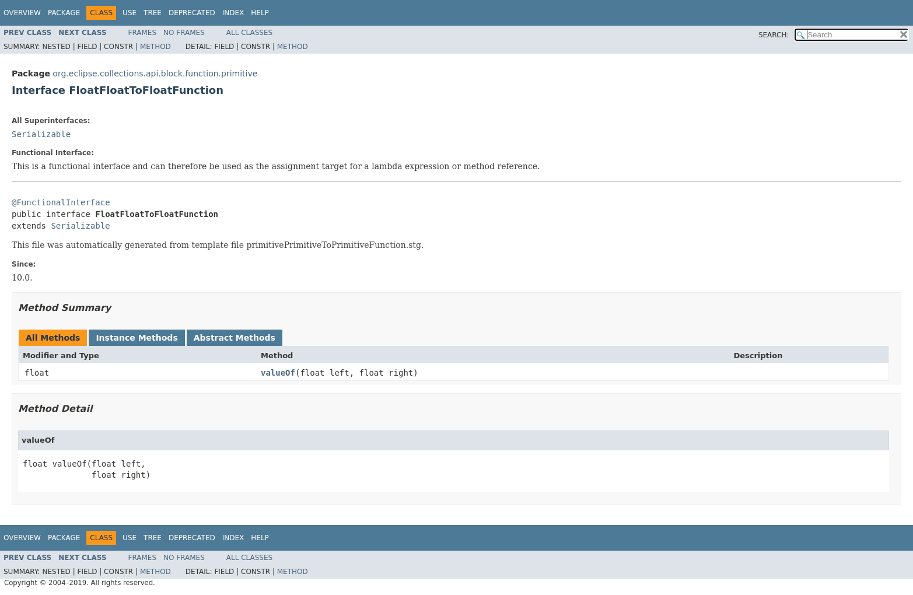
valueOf (278, 372)
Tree (153, 13)
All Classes (249, 33)
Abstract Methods (234, 337)
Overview (22, 13)
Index (233, 13)
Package (64, 13)
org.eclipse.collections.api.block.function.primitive (155, 73)
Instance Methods (136, 337)
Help (260, 13)
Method (155, 47)
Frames (142, 33)
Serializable (41, 134)
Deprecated (192, 13)
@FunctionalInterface (61, 202)
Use (130, 13)
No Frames (184, 33)
